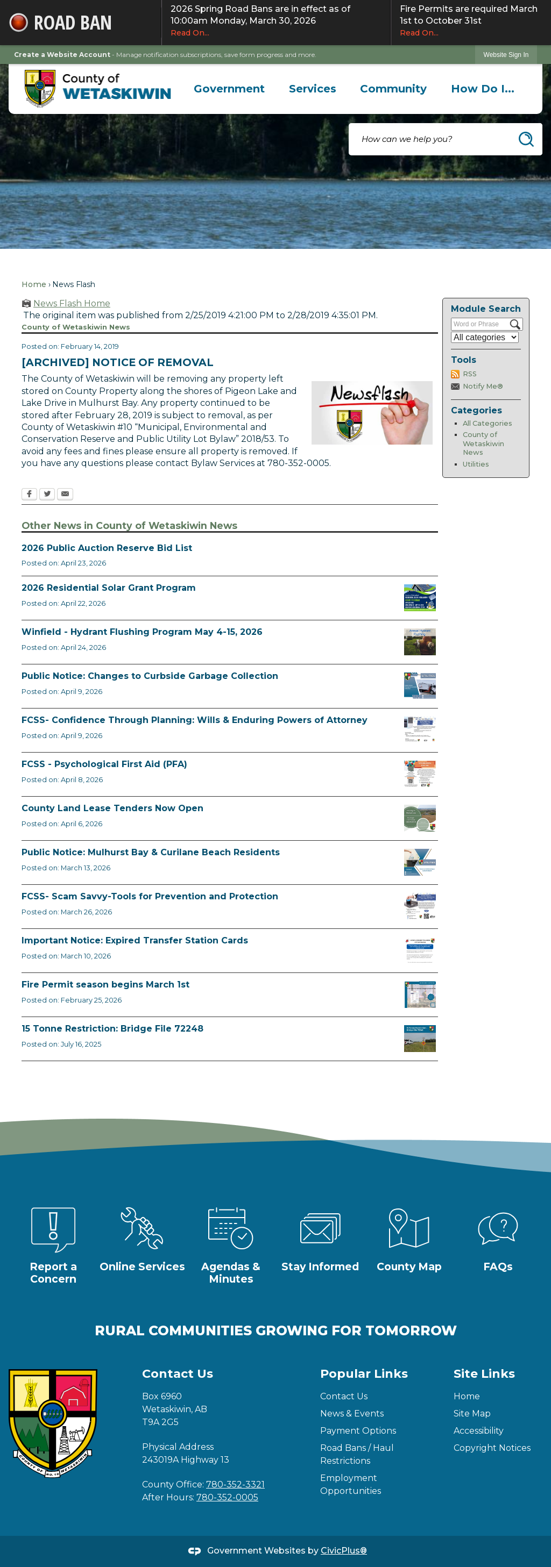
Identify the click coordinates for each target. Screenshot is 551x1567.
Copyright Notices (492, 1448)
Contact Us (344, 1396)
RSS (470, 374)
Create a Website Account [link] (62, 55)
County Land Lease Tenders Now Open (112, 808)
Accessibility (479, 1431)
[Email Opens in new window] (65, 495)
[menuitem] (229, 89)
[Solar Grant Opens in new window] (420, 597)
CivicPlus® (344, 1550)
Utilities (476, 464)
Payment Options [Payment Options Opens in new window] (358, 1431)
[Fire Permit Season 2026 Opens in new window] (420, 994)
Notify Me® (483, 386)
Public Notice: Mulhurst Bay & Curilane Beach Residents (151, 852)
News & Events (352, 1413)
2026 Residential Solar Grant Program (109, 588)
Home (34, 284)
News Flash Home (71, 303)
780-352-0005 (227, 1497)
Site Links (484, 1373)
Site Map (472, 1413)
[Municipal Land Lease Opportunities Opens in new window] (420, 818)
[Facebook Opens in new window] (29, 495)
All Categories (487, 423)
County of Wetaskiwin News (483, 443)
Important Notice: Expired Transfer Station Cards (135, 940)
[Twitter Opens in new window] (47, 495)
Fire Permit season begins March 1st (105, 984)
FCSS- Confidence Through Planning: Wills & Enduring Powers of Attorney (195, 720)
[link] (506, 54)
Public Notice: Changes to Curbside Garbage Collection (150, 676)
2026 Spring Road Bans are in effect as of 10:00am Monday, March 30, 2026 (276, 21)
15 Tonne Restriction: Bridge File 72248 (112, 1029)
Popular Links (364, 1373)
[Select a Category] (485, 337)
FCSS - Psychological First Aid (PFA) (104, 764)
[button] (526, 139)
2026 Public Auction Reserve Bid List (107, 548)
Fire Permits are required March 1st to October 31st (471, 21)
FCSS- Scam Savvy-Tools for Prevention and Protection (150, 896)
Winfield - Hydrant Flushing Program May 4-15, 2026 (142, 632)
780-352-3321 (235, 1484)
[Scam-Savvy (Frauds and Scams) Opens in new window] (420, 906)
